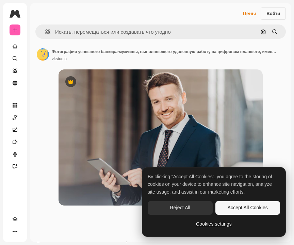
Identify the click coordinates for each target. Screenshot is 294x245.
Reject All (180, 207)
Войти (273, 13)
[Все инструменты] (15, 105)
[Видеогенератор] (15, 141)
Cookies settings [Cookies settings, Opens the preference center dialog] (214, 224)
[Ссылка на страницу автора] (43, 54)
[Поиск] (15, 58)
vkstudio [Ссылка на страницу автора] (59, 58)
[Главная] (15, 46)
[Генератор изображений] (15, 129)
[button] (45, 31)
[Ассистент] (15, 166)
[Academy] (15, 219)
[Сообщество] (15, 83)
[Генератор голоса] (15, 154)
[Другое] (15, 231)
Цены (249, 13)
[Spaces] (15, 117)
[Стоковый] (15, 70)
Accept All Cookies (248, 207)
